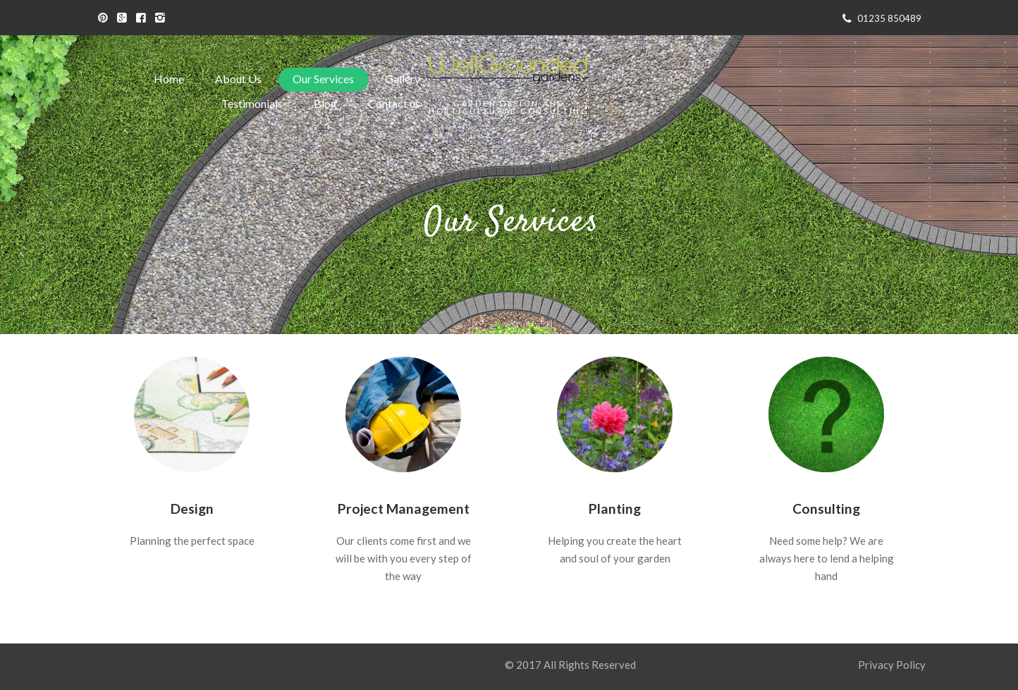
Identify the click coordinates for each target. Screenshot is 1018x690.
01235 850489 (889, 18)
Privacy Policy (893, 664)
